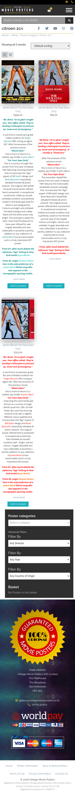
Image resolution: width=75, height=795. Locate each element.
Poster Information (27, 765)
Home (5, 35)
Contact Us (61, 773)
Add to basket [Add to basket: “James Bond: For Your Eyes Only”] (18, 285)
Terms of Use (17, 773)
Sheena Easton (26, 478)
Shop (15, 35)
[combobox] (33, 20)
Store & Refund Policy (54, 765)
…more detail (18, 279)
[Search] (69, 20)
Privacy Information (40, 773)
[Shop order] (50, 46)
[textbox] (39, 523)
